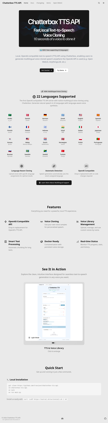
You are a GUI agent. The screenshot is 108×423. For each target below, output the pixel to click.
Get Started (46, 70)
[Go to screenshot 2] (55, 343)
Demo (49, 3)
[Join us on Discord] (62, 419)
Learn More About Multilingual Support (54, 183)
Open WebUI (57, 3)
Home (26, 3)
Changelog (40, 3)
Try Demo (61, 70)
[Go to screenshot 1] (53, 343)
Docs (32, 3)
